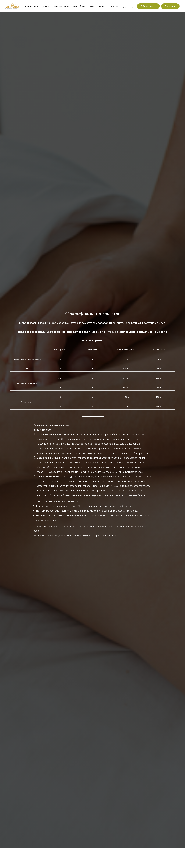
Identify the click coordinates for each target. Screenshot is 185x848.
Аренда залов (31, 6)
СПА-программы (61, 6)
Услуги (45, 6)
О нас (92, 6)
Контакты (113, 6)
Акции (102, 6)
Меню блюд (79, 6)
